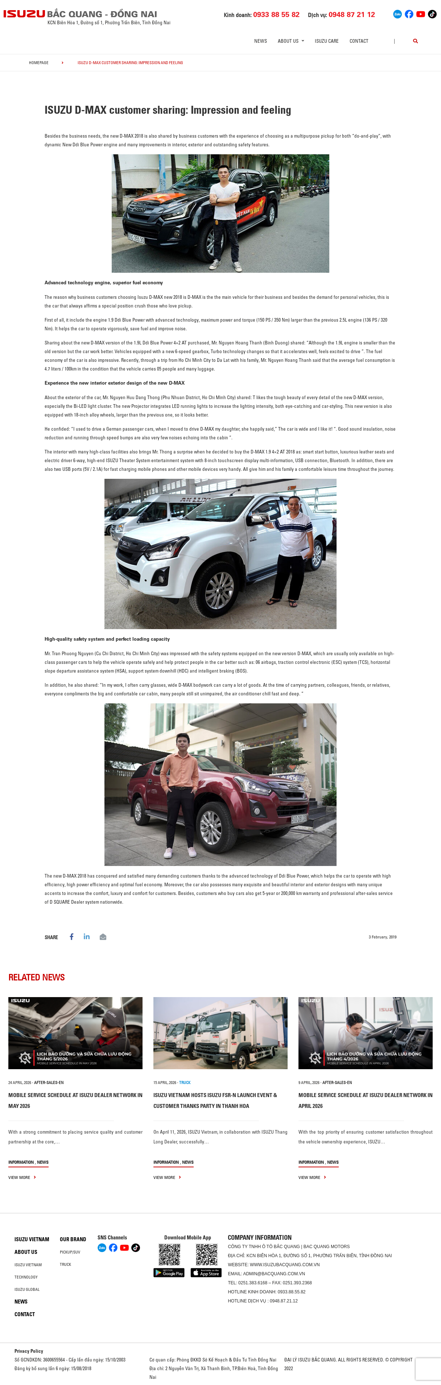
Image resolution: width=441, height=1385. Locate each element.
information (21, 1162)
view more (22, 1177)
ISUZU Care (327, 41)
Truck (65, 1264)
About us (26, 1252)
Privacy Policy (29, 1351)
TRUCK (184, 1082)
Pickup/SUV (70, 1252)
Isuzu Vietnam (32, 1239)
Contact (359, 41)
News (260, 41)
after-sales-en (48, 1082)
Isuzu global (27, 1289)
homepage (39, 62)
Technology (26, 1277)
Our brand (73, 1239)
